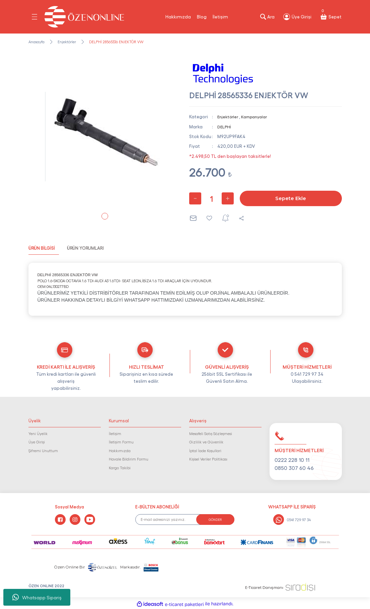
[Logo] (84, 16)
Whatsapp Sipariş (37, 597)
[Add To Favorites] (209, 218)
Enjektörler (228, 116)
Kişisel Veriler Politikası (208, 458)
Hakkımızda (178, 16)
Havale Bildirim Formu (128, 458)
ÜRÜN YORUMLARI (85, 247)
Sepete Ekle (291, 198)
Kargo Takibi (120, 467)
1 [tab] (104, 216)
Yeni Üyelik (38, 433)
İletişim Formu (121, 441)
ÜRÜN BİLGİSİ (41, 247)
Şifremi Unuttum (43, 450)
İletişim (220, 16)
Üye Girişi (36, 441)
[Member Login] (297, 17)
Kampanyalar (258, 116)
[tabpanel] (104, 136)
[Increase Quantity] (228, 198)
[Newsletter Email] (184, 519)
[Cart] (330, 17)
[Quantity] (211, 198)
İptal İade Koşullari (205, 450)
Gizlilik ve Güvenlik (206, 441)
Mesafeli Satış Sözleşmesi (210, 433)
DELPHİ (224, 126)
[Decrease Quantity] (195, 198)
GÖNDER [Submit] (215, 519)
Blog (202, 16)
